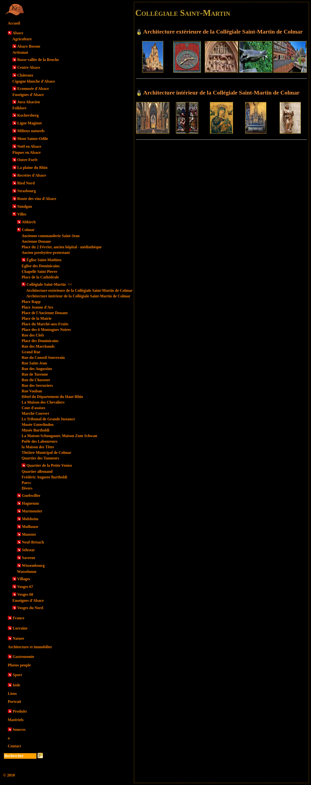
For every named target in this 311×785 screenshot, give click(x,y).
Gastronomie (23, 657)
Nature (18, 638)
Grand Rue (31, 352)
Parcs (26, 483)
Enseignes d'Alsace (28, 95)
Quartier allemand (37, 471)
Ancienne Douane (36, 241)
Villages (23, 579)
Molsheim (30, 519)
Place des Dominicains (40, 341)
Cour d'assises (33, 408)
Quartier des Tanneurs (40, 458)
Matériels (16, 720)
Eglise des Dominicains (41, 266)
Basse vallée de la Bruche (38, 60)
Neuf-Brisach (33, 542)
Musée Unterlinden (37, 425)
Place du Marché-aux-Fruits (45, 324)
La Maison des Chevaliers (43, 402)
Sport (17, 675)
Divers (27, 488)
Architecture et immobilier (30, 647)
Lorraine (20, 628)
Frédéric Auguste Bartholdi (44, 477)
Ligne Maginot (29, 123)
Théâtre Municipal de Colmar (46, 452)
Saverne (28, 558)
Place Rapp (31, 302)
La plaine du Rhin (32, 167)
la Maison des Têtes (38, 447)
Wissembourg (33, 565)
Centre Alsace (28, 67)
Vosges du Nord (30, 608)
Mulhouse (30, 527)
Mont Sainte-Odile (32, 139)
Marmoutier (32, 511)
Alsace (17, 33)
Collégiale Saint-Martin (49, 284)
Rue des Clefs (33, 335)
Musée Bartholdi (35, 430)
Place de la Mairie (37, 318)
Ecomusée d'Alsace (33, 88)
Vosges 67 (25, 587)
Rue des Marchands (38, 346)
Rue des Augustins (37, 369)
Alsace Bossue (28, 46)
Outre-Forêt (27, 160)
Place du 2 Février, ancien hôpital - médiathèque (62, 247)
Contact (14, 746)
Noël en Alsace (29, 146)
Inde (16, 685)
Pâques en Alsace (26, 152)
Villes (21, 214)
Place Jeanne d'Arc (37, 307)
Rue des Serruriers (37, 385)
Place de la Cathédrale (40, 277)
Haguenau (30, 503)
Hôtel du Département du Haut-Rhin (52, 397)
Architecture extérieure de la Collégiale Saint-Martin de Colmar (79, 290)
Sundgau (24, 206)
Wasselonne (26, 571)
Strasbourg (26, 191)
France (18, 618)
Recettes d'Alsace (31, 175)
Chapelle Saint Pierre (39, 271)
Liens (12, 693)
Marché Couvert (35, 413)
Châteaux (25, 75)
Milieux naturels (30, 131)
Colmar (28, 230)
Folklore (19, 108)
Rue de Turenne (35, 374)
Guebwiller (31, 495)
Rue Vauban (32, 391)
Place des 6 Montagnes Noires (46, 330)
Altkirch (28, 222)
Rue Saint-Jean (34, 363)
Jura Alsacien (28, 102)
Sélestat (28, 550)
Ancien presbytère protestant (46, 252)
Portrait (14, 701)
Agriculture (22, 39)
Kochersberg (28, 115)
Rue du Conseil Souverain (43, 357)
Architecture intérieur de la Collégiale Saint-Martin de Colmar (78, 296)
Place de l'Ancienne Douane (45, 313)
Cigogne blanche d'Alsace (33, 81)
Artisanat (20, 52)
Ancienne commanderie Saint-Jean (50, 236)
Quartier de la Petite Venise (49, 465)
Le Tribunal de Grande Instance (48, 419)
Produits (20, 711)
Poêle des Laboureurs (39, 441)
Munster (29, 534)
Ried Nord (26, 183)
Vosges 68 (25, 594)
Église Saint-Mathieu (43, 260)
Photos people (19, 665)
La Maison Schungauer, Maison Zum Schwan (59, 436)
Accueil (14, 23)
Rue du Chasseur (36, 380)
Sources (19, 729)
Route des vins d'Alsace (36, 199)
